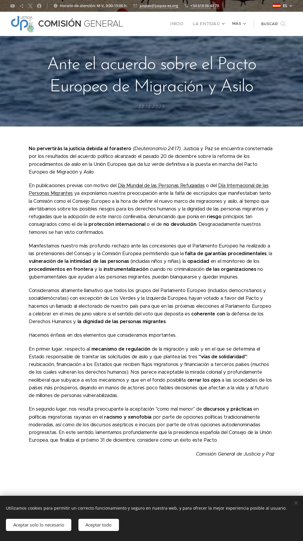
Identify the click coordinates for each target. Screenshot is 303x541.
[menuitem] (144, 24)
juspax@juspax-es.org (159, 5)
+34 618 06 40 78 (205, 5)
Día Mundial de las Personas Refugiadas (161, 185)
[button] (273, 24)
